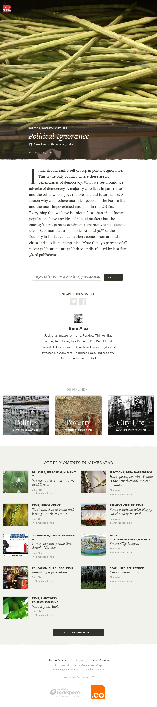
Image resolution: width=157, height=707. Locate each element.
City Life (61, 128)
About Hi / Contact (58, 660)
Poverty (47, 128)
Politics (34, 128)
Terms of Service (100, 660)
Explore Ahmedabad (78, 632)
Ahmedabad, (61, 144)
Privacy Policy (79, 660)
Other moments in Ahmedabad (78, 463)
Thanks (113, 277)
